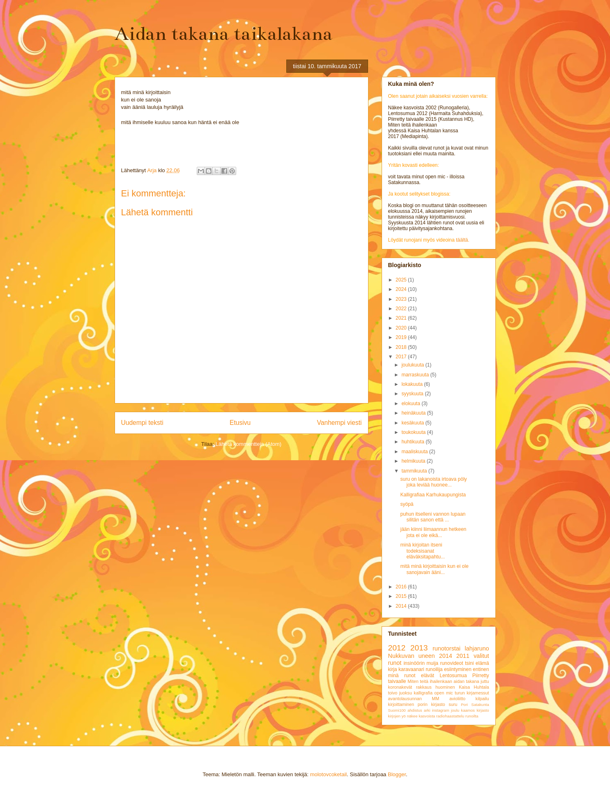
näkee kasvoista (421, 716)
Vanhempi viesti (339, 422)
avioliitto (457, 698)
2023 (402, 299)
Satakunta (480, 704)
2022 (402, 308)
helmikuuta (413, 461)
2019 (402, 337)
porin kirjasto (431, 704)
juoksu (405, 692)
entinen (481, 669)
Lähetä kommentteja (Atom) (248, 444)
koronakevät (400, 687)
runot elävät (419, 675)
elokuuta (411, 403)
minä (393, 675)
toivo (393, 692)
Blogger (397, 774)
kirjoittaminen (401, 704)
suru (453, 704)
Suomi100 (397, 710)
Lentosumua (453, 675)
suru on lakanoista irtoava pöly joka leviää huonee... (433, 482)
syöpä (406, 504)
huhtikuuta (413, 442)
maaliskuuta (415, 451)
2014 (402, 606)
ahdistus (414, 710)
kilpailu (482, 698)
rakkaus (424, 687)
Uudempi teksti (142, 422)
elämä (482, 663)
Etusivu (240, 422)
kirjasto (482, 710)
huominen (445, 687)
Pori (464, 704)
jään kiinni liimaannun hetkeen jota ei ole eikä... (433, 532)
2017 (402, 357)
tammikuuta (414, 471)
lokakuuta (412, 384)
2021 (402, 318)
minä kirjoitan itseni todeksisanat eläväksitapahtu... (422, 551)
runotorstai (446, 648)
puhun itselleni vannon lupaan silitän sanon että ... (432, 517)
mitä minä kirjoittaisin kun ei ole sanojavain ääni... (434, 569)
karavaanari (411, 669)
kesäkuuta (413, 423)
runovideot (451, 663)
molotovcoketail (328, 774)
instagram (440, 710)
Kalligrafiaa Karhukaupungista (432, 495)
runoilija (434, 669)
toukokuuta (414, 432)
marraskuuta (415, 375)
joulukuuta (413, 365)
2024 (402, 289)
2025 (402, 280)
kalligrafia (423, 692)
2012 (397, 647)
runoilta (471, 716)
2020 (402, 328)
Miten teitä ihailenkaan (429, 681)
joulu (455, 710)
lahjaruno (477, 648)
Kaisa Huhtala (474, 687)
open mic (443, 692)
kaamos (468, 710)
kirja (392, 669)
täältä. (463, 240)
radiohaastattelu (450, 716)
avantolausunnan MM (414, 698)
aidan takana (466, 681)
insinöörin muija (420, 663)
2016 (402, 587)
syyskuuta (413, 394)
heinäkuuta (414, 413)
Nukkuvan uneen (411, 656)
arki (427, 710)
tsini (469, 663)
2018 (402, 347)
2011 (463, 656)
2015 (402, 596)
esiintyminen (458, 669)
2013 (419, 647)
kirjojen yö (397, 716)
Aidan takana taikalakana (223, 33)
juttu (485, 681)
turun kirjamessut (472, 692)
